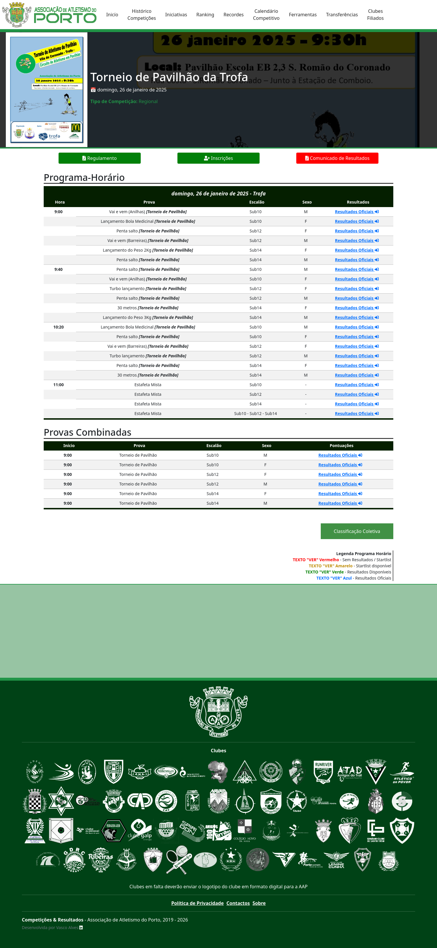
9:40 (58, 269)
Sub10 (256, 211)
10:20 (58, 327)
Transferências (342, 14)
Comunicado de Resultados (337, 158)
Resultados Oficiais (357, 211)
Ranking (205, 14)
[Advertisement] (218, 631)
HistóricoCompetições (142, 14)
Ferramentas (303, 14)
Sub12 (256, 231)
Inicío (112, 14)
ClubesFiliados (375, 14)
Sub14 (256, 250)
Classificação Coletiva (357, 531)
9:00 (58, 211)
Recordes (233, 14)
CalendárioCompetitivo (266, 14)
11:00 (58, 384)
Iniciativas (176, 14)
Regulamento (99, 158)
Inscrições (218, 158)
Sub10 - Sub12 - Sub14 (255, 413)
